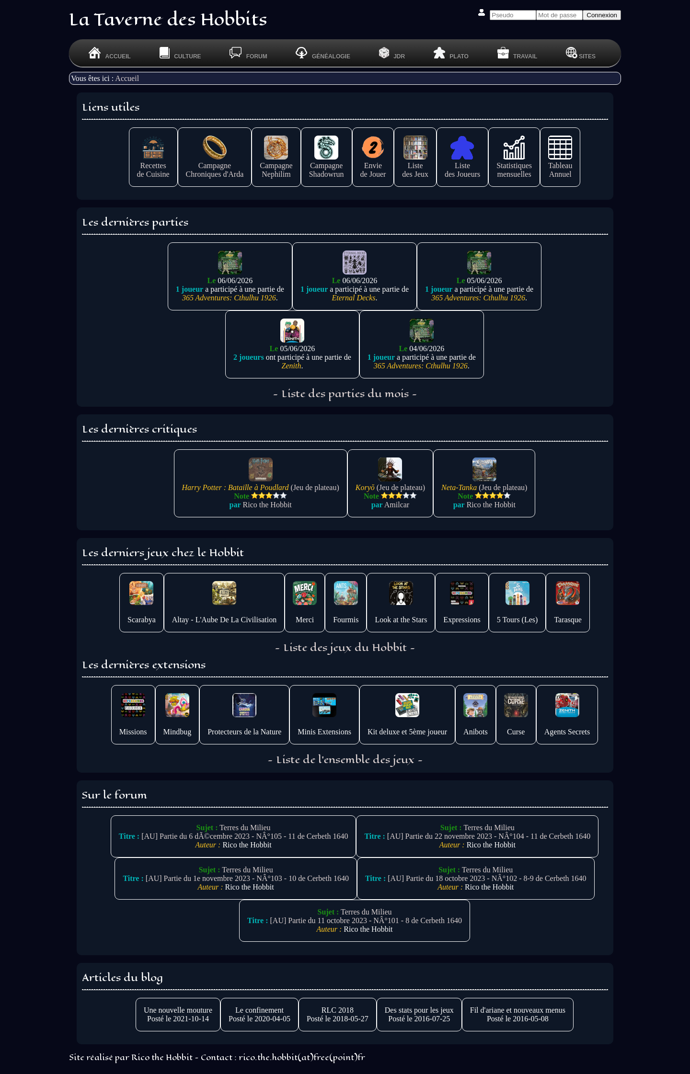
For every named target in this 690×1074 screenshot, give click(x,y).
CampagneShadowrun (326, 165)
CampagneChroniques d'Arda (215, 165)
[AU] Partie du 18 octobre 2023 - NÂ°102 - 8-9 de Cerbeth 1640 (487, 878)
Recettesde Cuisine (153, 165)
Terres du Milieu (244, 827)
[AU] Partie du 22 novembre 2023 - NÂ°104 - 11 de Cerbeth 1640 (488, 836)
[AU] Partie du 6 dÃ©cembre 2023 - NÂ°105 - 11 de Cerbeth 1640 (244, 836)
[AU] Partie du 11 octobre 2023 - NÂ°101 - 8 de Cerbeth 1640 (366, 920)
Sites (581, 53)
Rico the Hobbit (267, 505)
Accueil (127, 78)
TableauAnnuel (560, 165)
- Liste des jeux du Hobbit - (345, 647)
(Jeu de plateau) (260, 483)
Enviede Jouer (373, 165)
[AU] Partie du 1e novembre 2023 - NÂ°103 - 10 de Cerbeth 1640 (247, 878)
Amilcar (396, 505)
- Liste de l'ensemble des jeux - (345, 759)
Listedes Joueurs (462, 165)
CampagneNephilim (276, 165)
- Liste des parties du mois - (345, 393)
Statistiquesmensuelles (514, 165)
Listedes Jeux (415, 165)
